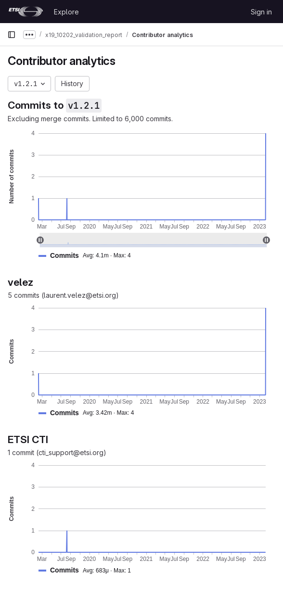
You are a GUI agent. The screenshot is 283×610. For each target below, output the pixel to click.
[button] (89, 256)
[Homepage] (25, 11)
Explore (66, 12)
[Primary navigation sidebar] (11, 34)
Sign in (261, 12)
